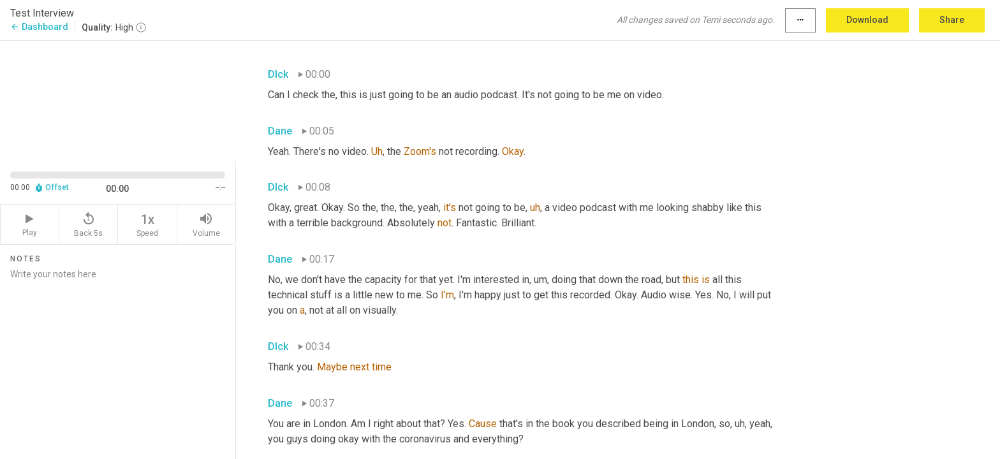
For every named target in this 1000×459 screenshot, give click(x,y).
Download (867, 20)
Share (951, 20)
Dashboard (39, 27)
